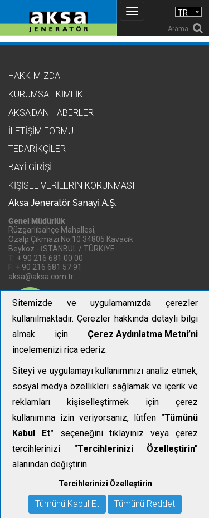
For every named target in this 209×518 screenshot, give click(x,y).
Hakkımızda (34, 76)
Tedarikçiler (37, 149)
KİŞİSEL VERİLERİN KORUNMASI (71, 185)
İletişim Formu (41, 131)
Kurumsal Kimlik (45, 94)
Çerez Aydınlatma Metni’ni (143, 334)
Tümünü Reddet (144, 504)
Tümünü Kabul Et (67, 504)
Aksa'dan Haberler (51, 112)
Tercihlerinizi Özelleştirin (105, 483)
